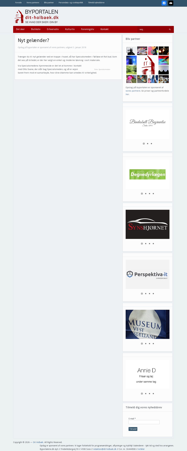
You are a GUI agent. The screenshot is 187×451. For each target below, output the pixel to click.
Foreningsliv (87, 29)
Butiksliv (35, 29)
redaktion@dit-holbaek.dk (104, 449)
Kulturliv (70, 29)
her (127, 94)
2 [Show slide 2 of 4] (145, 193)
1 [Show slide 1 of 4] (141, 193)
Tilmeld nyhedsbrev (96, 2)
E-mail (132, 418)
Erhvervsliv (53, 29)
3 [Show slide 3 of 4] (149, 193)
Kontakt (105, 29)
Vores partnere (33, 2)
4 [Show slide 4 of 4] (153, 193)
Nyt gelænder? (33, 40)
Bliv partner (49, 2)
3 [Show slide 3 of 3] (151, 143)
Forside (18, 2)
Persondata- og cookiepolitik (71, 2)
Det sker (20, 29)
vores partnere (133, 91)
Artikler (141, 449)
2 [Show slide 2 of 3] (147, 143)
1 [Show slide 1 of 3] (143, 143)
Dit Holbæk (38, 442)
